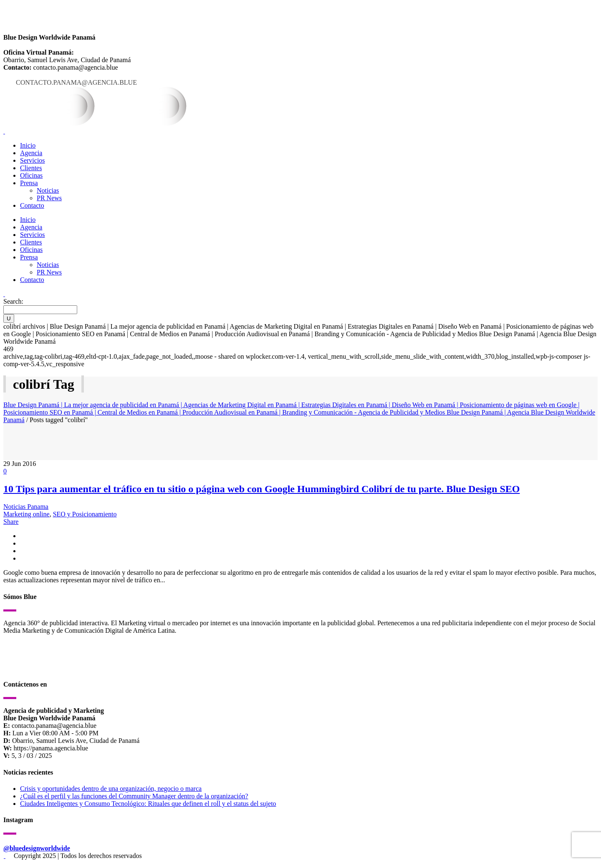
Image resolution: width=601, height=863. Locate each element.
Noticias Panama (25, 506)
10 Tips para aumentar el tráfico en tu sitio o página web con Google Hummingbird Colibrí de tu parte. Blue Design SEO (261, 488)
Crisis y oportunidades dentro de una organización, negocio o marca (111, 788)
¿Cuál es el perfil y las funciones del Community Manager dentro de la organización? (134, 796)
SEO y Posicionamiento (85, 514)
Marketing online (26, 514)
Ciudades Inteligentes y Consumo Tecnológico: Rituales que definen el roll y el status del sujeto (148, 803)
